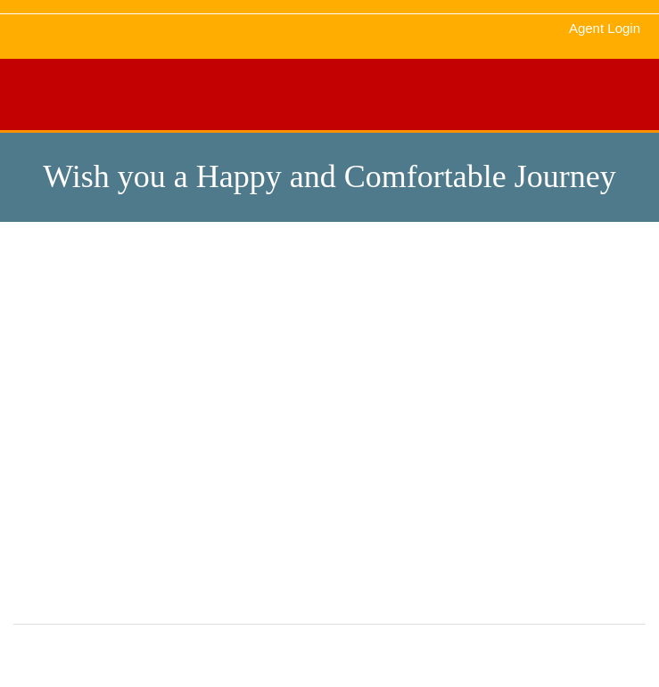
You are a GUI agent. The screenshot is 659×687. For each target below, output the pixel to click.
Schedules (262, 397)
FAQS (459, 424)
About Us (258, 371)
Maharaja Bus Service (404, 651)
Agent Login (604, 28)
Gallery (41, 371)
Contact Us (53, 451)
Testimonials (56, 397)
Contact (464, 371)
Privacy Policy (482, 397)
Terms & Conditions (76, 424)
